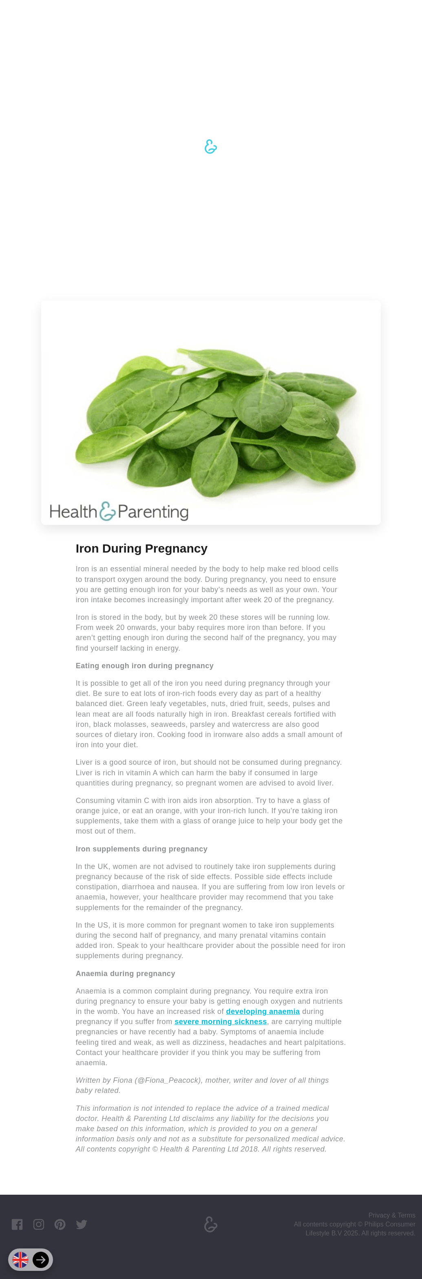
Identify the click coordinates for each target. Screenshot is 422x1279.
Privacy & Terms (392, 1215)
